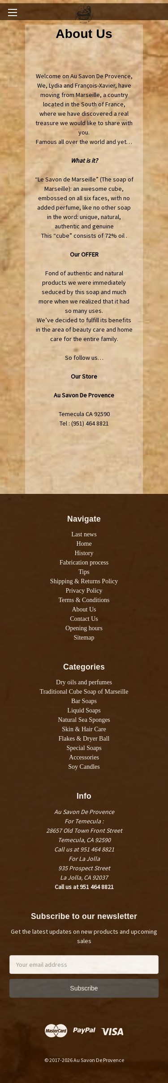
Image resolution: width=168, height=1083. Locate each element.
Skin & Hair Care (84, 729)
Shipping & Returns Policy (84, 581)
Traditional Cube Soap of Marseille (84, 691)
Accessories (84, 757)
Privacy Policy (83, 590)
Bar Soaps (84, 701)
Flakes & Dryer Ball (84, 738)
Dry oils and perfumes (84, 682)
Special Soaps (83, 748)
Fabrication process (84, 562)
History (84, 553)
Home (83, 543)
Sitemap (84, 637)
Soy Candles (83, 766)
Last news (83, 534)
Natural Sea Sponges (84, 719)
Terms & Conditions (83, 600)
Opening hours (84, 628)
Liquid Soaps (83, 710)
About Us (84, 609)
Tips (83, 572)
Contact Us (84, 618)
